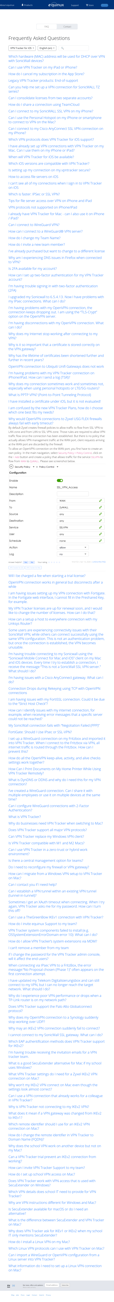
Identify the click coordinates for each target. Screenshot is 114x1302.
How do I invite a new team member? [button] (36, 244)
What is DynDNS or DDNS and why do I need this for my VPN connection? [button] (54, 782)
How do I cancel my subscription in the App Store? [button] (46, 74)
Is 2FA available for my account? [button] (32, 268)
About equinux (7, 5)
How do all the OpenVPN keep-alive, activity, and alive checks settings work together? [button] (54, 760)
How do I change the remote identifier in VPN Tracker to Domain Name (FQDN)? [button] (50, 1137)
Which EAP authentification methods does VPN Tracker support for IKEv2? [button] (56, 1043)
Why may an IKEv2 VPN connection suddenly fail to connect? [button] (54, 1028)
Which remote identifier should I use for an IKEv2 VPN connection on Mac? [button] (49, 1126)
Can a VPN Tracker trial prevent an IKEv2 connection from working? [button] (52, 1159)
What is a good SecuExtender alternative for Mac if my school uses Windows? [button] (54, 1065)
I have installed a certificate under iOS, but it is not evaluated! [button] (54, 401)
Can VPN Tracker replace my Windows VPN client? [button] (46, 836)
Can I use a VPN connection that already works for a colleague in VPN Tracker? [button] (55, 1098)
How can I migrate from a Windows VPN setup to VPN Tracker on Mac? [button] (55, 875)
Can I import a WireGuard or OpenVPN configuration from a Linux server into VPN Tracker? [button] (53, 1257)
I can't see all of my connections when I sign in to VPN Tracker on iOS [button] (55, 185)
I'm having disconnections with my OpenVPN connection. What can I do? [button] (56, 325)
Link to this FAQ (99, 561)
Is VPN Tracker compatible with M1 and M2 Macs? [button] (46, 843)
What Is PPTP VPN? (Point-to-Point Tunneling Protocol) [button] (49, 395)
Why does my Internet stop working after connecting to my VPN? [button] (53, 336)
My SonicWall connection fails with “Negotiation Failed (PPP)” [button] (53, 725)
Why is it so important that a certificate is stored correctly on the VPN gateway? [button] (54, 346)
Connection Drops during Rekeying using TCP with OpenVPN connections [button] (54, 690)
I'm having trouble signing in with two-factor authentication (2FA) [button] (53, 288)
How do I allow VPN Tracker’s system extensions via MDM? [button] (52, 941)
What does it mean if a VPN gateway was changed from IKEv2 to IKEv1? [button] (55, 1115)
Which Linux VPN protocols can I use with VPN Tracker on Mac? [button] (56, 1248)
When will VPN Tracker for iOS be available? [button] (41, 157)
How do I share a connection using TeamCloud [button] (43, 104)
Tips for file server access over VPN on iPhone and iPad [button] (50, 201)
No (32, 562)
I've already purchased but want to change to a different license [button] (56, 251)
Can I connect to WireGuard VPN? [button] (33, 225)
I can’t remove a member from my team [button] (38, 948)
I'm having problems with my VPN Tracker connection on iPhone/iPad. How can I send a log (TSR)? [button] (51, 375)
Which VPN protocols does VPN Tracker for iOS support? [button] (51, 139)
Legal (28, 1295)
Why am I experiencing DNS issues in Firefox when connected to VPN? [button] (55, 259)
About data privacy (29, 1287)
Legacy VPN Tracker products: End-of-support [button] (43, 80)
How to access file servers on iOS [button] (33, 176)
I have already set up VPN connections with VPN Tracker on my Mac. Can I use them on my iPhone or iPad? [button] (56, 148)
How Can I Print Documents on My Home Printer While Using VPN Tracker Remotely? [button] (54, 771)
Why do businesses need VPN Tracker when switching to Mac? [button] (55, 823)
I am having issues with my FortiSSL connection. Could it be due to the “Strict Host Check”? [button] (56, 701)
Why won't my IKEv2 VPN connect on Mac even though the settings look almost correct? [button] (52, 1087)
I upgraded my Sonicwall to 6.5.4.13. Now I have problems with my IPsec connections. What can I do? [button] (56, 299)
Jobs (17, 1295)
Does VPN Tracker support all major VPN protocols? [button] (47, 830)
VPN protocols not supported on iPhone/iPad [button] (42, 207)
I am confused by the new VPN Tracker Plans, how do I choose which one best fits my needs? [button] (55, 410)
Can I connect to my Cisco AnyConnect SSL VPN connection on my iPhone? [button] (55, 130)
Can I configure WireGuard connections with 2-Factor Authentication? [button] (48, 808)
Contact (67, 26)
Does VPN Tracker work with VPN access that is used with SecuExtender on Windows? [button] (51, 1183)
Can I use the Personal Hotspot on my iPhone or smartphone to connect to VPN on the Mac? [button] (55, 120)
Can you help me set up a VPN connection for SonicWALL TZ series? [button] (54, 89)
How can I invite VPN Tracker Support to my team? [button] (46, 1167)
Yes (26, 562)
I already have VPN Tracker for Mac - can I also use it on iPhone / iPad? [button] (56, 216)
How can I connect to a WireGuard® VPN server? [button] (45, 231)
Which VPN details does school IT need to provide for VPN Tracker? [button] (52, 1194)
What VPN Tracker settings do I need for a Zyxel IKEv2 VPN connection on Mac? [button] (52, 1076)
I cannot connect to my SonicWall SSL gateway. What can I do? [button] (55, 1035)
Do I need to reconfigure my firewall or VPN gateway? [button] (48, 867)
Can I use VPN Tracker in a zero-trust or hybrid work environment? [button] (47, 851)
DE (13, 1285)
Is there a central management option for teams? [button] (45, 860)
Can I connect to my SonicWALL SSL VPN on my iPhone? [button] (50, 111)
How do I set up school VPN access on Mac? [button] (41, 1174)
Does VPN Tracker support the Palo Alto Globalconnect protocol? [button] (50, 1008)
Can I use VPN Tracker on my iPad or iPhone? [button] (42, 67)
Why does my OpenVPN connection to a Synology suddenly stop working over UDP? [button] (53, 1019)
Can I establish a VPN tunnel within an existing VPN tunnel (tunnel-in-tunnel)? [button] (52, 893)
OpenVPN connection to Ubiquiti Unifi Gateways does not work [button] (56, 366)
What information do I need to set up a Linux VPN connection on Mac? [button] (55, 1268)
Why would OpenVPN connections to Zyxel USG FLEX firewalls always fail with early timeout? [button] (55, 421)
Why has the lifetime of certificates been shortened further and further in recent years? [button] (56, 357)
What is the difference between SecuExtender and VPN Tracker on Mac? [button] (56, 1222)
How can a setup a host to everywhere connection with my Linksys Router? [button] (52, 621)
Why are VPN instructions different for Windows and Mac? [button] (52, 1202)
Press (23, 1295)
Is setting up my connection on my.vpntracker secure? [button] (49, 170)
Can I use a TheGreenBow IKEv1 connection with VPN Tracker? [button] (55, 917)
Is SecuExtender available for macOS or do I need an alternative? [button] (48, 1211)
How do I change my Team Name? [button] (34, 238)
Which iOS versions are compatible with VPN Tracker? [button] (48, 163)
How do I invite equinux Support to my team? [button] (42, 924)
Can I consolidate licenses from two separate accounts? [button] (50, 98)
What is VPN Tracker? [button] (24, 817)
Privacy (48, 1295)
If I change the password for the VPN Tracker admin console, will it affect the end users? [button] (54, 956)
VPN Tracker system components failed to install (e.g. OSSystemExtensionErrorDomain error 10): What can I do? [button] (52, 932)
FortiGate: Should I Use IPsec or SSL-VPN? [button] (40, 732)
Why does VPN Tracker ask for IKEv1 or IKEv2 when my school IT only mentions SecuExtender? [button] (55, 1233)
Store (91, 5)
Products (27, 5)
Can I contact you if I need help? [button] (32, 884)
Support (75, 5)
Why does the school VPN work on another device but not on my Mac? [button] (54, 1148)
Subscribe (65, 1285)
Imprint (41, 1295)
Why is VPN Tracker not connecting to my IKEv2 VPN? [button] (48, 1106)
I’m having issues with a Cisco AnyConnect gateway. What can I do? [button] (55, 679)
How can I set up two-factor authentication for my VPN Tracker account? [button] (56, 277)
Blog (12, 1295)
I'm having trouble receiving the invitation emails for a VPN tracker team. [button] (52, 1054)
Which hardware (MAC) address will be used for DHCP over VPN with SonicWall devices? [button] (56, 58)
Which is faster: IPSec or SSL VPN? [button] (34, 194)
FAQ (47, 26)
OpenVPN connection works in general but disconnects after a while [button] (55, 584)
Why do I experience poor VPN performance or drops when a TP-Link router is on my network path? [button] (54, 997)
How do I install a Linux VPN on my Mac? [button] (39, 1242)
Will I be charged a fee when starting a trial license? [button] (46, 575)
